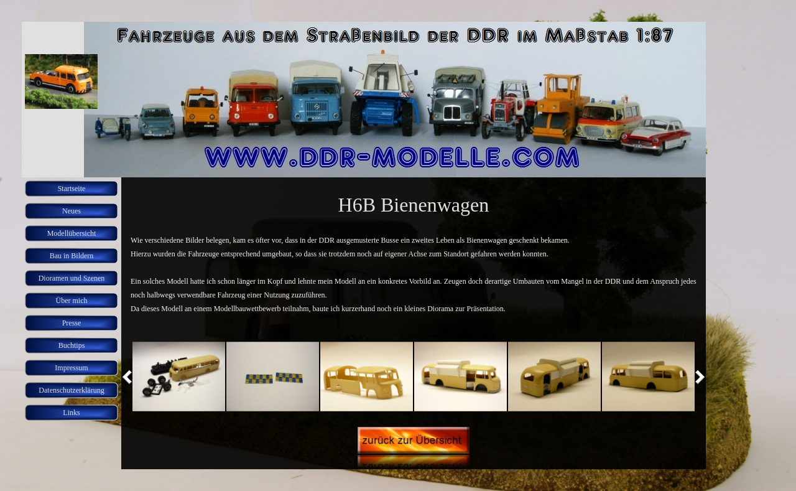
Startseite (72, 188)
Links (71, 412)
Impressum (71, 367)
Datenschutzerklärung (71, 390)
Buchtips (71, 345)
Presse (71, 323)
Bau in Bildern (72, 255)
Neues (71, 211)
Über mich (72, 300)
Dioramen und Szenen (72, 278)
